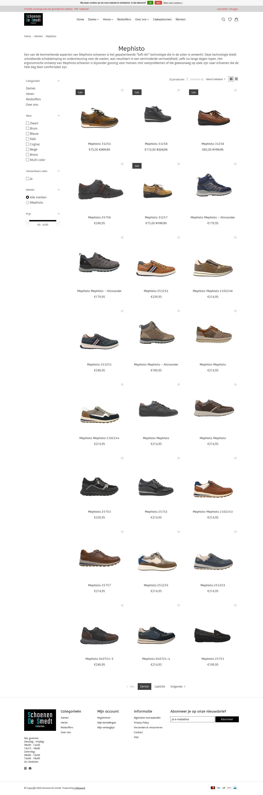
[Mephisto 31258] (156, 114)
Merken (181, 19)
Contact (138, 733)
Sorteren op (195, 79)
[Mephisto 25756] (99, 187)
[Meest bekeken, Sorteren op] (215, 79)
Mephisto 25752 (156, 512)
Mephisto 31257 (156, 218)
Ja (31, 179)
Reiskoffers (124, 19)
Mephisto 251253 (212, 586)
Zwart (34, 123)
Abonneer (227, 720)
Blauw (34, 134)
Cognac (35, 144)
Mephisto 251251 (99, 365)
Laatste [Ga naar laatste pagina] (159, 687)
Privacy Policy (141, 723)
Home (80, 19)
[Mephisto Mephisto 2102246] (213, 261)
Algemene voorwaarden (147, 718)
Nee (158, 3)
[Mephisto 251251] (99, 334)
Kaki (33, 139)
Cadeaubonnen (162, 19)
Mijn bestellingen (106, 723)
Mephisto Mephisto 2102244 (99, 439)
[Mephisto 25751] (213, 629)
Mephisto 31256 (212, 144)
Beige (33, 149)
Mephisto (36, 202)
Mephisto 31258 (156, 144)
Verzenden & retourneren (148, 728)
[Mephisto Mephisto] (213, 334)
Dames (30, 88)
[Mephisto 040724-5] (99, 629)
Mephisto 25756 (99, 218)
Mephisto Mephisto (213, 365)
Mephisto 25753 (99, 512)
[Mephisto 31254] (99, 114)
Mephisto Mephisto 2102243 (213, 512)
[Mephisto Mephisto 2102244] (99, 408)
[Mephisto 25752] (156, 482)
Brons (34, 155)
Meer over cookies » (173, 3)
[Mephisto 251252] (156, 261)
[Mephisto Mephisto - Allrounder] (213, 187)
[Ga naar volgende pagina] (179, 687)
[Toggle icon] (223, 19)
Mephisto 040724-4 (156, 659)
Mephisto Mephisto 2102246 (213, 291)
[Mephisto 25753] (99, 482)
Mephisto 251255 (156, 586)
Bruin (34, 128)
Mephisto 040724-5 (99, 659)
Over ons (32, 104)
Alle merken (38, 197)
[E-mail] (192, 720)
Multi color (37, 160)
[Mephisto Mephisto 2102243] (213, 482)
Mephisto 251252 (156, 291)
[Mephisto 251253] (213, 555)
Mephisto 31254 (99, 144)
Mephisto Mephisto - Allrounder (213, 218)
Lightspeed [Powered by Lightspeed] (79, 788)
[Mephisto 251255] (156, 555)
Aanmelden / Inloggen (227, 9)
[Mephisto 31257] (156, 187)
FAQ (136, 737)
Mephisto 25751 (212, 659)
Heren (30, 94)
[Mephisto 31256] (213, 114)
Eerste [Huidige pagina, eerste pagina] (144, 687)
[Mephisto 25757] (99, 555)
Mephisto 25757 (99, 586)
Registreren (103, 718)
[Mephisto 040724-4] (156, 629)
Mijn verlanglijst (106, 728)
